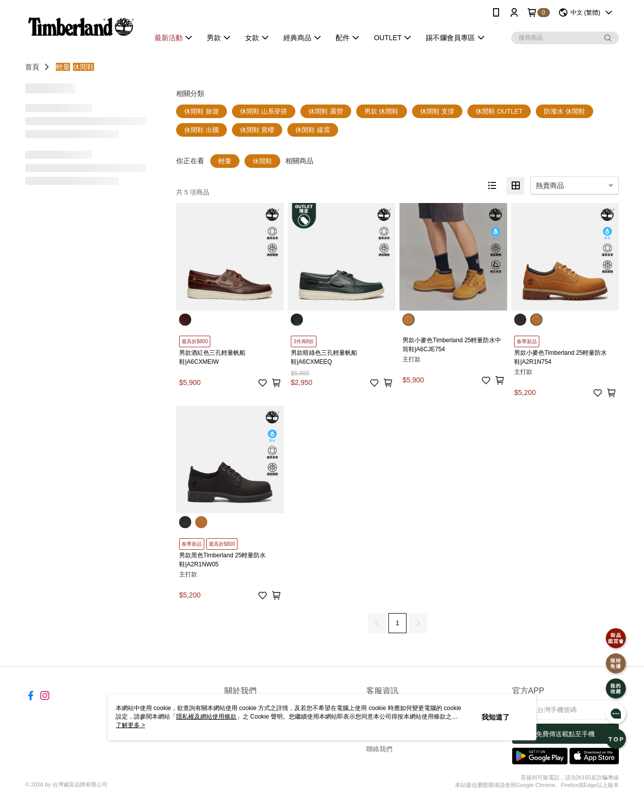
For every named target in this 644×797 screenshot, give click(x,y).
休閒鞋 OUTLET (499, 111)
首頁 (32, 67)
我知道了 (495, 717)
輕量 (63, 67)
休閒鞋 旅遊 (201, 111)
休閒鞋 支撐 (437, 111)
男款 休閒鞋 (381, 111)
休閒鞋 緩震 (312, 130)
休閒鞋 (83, 67)
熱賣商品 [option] (550, 185)
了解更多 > (130, 725)
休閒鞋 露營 (325, 111)
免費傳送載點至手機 (565, 734)
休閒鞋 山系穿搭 (264, 111)
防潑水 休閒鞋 (564, 111)
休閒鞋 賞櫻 (257, 130)
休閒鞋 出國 (201, 130)
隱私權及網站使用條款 (206, 716)
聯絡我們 (379, 749)
